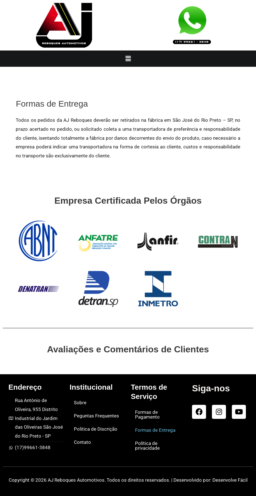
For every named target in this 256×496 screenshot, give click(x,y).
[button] (128, 58)
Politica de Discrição (95, 429)
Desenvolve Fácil (230, 480)
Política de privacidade (147, 445)
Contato (82, 442)
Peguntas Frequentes (96, 416)
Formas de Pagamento (147, 414)
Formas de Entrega (155, 430)
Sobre (80, 402)
